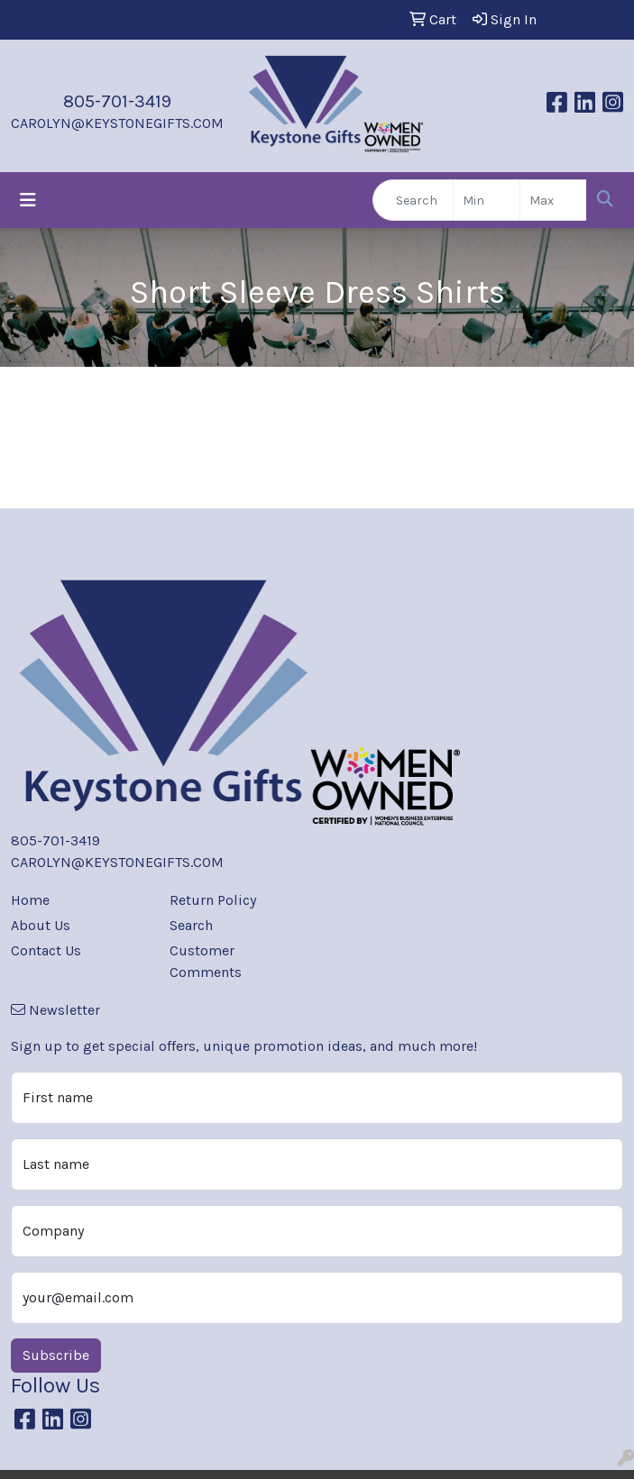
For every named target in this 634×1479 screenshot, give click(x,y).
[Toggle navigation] (28, 200)
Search (191, 925)
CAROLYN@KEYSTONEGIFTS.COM (117, 123)
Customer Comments (206, 961)
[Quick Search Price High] (553, 200)
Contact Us (46, 950)
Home (30, 899)
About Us (40, 925)
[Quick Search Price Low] (486, 200)
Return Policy (213, 899)
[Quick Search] (413, 200)
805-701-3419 (117, 101)
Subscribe (56, 1355)
